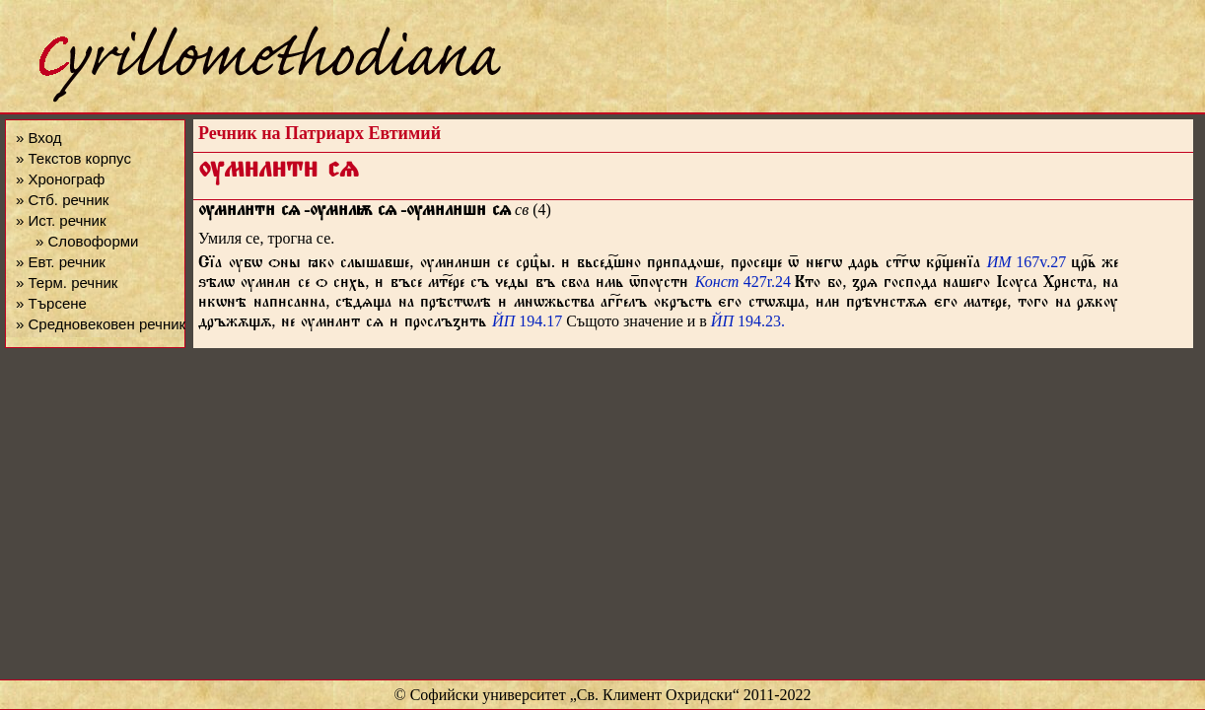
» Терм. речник (66, 282)
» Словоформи (86, 241)
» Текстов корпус (73, 158)
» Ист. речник (61, 220)
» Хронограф (60, 179)
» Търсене (51, 303)
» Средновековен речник (100, 324)
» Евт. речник (61, 261)
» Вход (38, 137)
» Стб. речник (62, 199)
